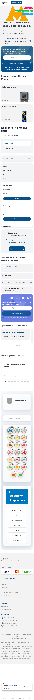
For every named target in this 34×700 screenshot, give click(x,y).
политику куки (13, 685)
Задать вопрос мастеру (17, 249)
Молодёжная (17, 540)
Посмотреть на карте (9, 623)
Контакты (4, 598)
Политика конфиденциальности (17, 638)
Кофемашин (4, 606)
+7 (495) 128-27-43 (17, 242)
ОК (24, 686)
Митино (17, 515)
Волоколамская (17, 520)
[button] (16, 345)
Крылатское (17, 535)
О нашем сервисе (6, 582)
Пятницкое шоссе (17, 510)
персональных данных (22, 317)
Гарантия (4, 584)
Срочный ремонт (6, 590)
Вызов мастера (16, 2)
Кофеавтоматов (6, 609)
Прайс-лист (4, 587)
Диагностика (5, 595)
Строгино (17, 530)
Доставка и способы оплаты (9, 592)
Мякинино (17, 525)
